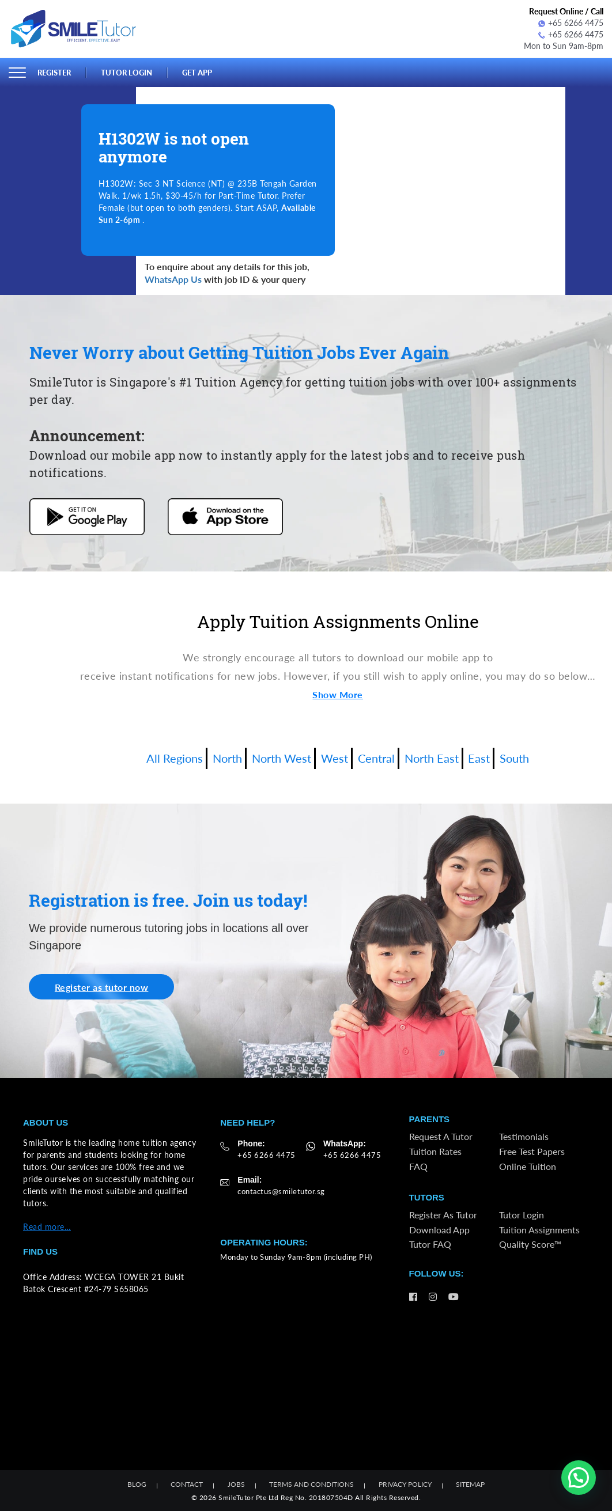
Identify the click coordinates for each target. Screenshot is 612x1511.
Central (376, 758)
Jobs (236, 1484)
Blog (136, 1484)
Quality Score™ (530, 1244)
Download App (439, 1229)
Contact (187, 1484)
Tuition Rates (435, 1150)
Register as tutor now (102, 986)
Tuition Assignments (539, 1229)
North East (432, 758)
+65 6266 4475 (570, 23)
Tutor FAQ (430, 1244)
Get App (197, 72)
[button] (578, 1477)
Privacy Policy (405, 1484)
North (227, 758)
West (334, 758)
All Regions (174, 758)
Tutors (426, 1197)
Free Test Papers (532, 1150)
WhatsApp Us (173, 279)
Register (54, 72)
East (479, 758)
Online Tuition (527, 1165)
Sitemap (470, 1484)
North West (281, 758)
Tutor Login (126, 72)
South (514, 758)
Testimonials (524, 1136)
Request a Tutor (441, 1136)
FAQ (418, 1165)
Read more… (47, 1226)
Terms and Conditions (311, 1484)
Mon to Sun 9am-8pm (563, 46)
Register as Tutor (443, 1214)
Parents (429, 1119)
